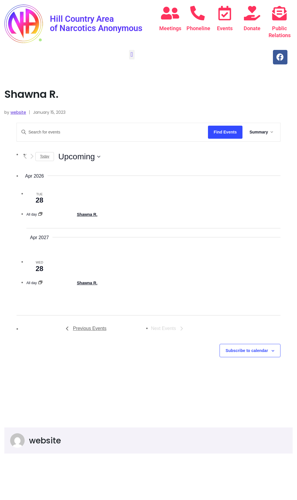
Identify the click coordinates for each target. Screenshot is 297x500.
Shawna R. (87, 214)
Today (44, 156)
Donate (252, 28)
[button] (132, 54)
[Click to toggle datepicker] (79, 157)
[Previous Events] (86, 328)
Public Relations (281, 32)
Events (224, 28)
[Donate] (252, 13)
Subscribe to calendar (247, 350)
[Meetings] (170, 13)
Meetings (171, 28)
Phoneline (199, 28)
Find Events (225, 132)
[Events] (225, 13)
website (18, 112)
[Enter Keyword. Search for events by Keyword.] (112, 132)
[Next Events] (31, 156)
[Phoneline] (197, 13)
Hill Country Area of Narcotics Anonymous (85, 28)
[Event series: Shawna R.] (40, 214)
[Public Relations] (279, 13)
